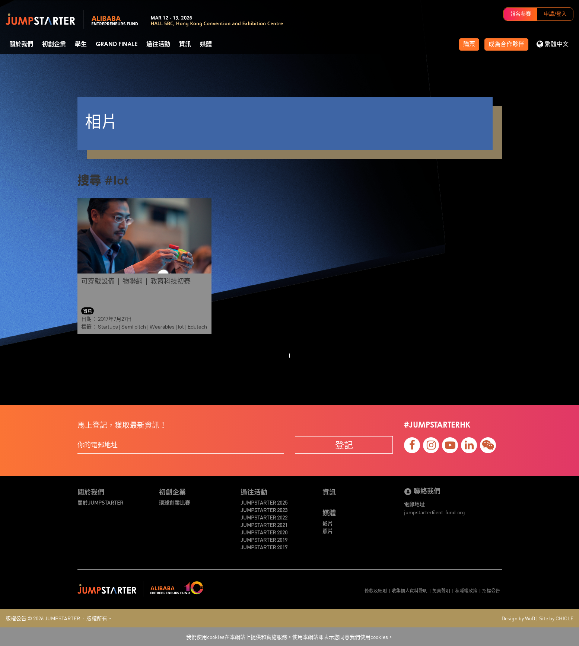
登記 (344, 444)
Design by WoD (518, 618)
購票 (469, 44)
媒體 (206, 44)
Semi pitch (133, 326)
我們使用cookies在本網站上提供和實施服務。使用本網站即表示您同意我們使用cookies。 (289, 636)
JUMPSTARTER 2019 (264, 539)
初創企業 (54, 44)
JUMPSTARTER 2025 (264, 502)
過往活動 (158, 44)
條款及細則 (376, 590)
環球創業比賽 (174, 502)
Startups (108, 326)
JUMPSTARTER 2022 (264, 517)
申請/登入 (555, 14)
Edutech (197, 326)
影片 (327, 523)
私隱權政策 (466, 590)
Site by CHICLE (556, 618)
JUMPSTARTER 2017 (264, 547)
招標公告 (491, 590)
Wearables (162, 326)
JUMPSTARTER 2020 (264, 532)
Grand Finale (116, 44)
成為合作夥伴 (506, 44)
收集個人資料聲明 (409, 590)
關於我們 (21, 44)
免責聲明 (441, 590)
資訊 (185, 44)
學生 (81, 44)
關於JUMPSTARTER (100, 502)
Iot (181, 326)
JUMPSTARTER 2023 (264, 510)
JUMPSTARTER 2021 (264, 524)
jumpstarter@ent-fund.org (434, 512)
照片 (327, 530)
